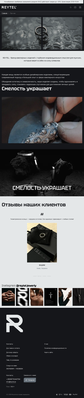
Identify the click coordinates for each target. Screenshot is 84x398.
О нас (46, 344)
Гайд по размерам (12, 360)
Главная (4, 13)
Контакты (9, 344)
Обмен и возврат (12, 356)
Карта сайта (48, 352)
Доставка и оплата (13, 348)
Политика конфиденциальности (55, 348)
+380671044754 (13, 379)
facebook (19, 368)
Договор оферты (12, 352)
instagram (10, 368)
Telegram (30, 380)
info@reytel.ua (11, 382)
